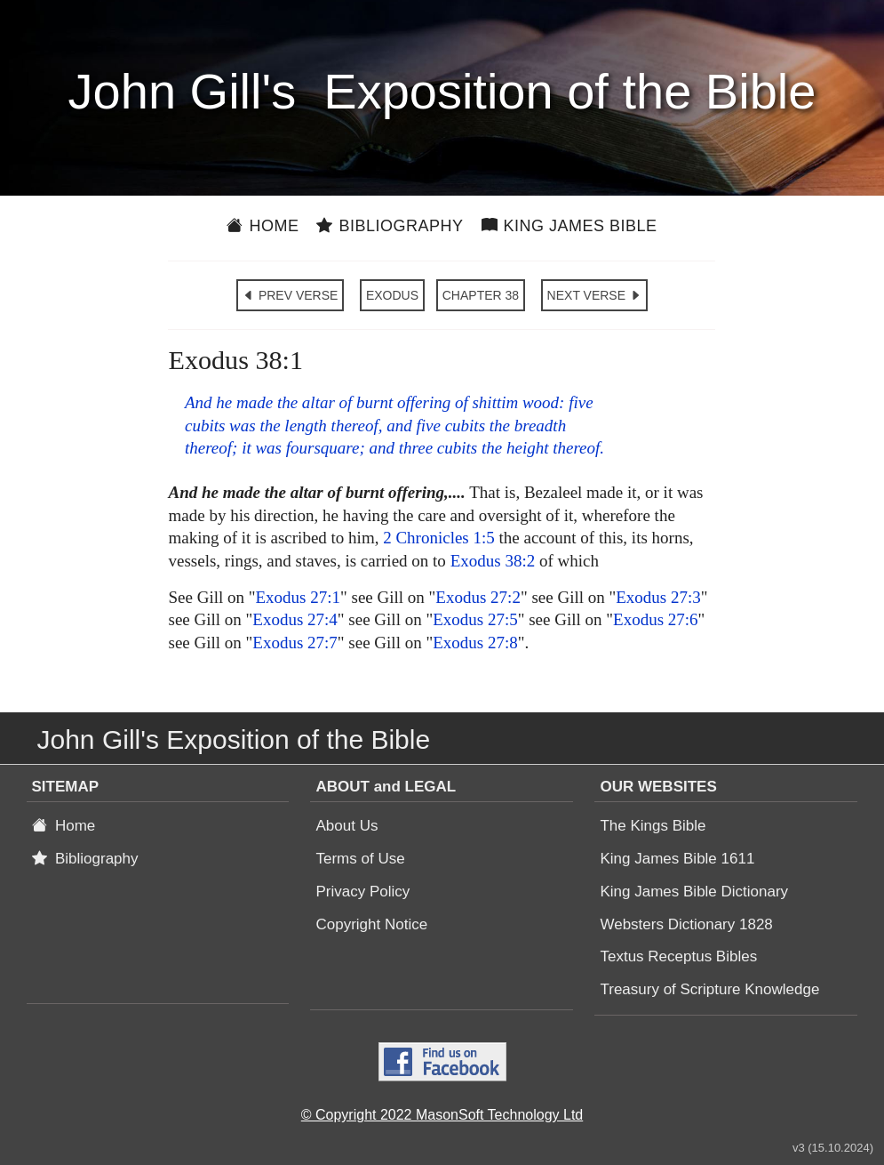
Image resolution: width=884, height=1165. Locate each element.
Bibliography (389, 226)
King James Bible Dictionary (694, 891)
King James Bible (569, 226)
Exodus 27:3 (658, 597)
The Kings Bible (652, 825)
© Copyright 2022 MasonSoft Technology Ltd (442, 1114)
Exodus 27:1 (297, 597)
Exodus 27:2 (478, 597)
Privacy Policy (362, 891)
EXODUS (392, 295)
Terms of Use (359, 858)
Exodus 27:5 (475, 619)
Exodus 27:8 (475, 642)
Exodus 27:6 (655, 619)
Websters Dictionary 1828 (686, 924)
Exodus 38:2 (493, 560)
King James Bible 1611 (677, 858)
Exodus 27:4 (295, 619)
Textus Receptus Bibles (678, 956)
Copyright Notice (371, 924)
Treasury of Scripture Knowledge (709, 989)
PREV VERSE (290, 295)
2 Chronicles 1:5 (439, 537)
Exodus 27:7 (295, 642)
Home (263, 226)
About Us (346, 825)
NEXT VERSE (594, 295)
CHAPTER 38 (480, 295)
